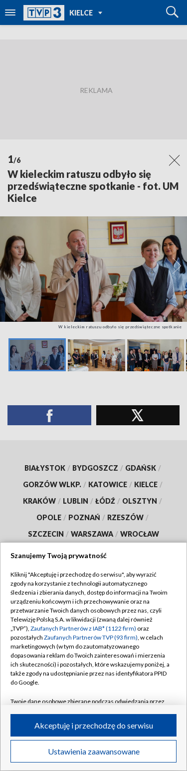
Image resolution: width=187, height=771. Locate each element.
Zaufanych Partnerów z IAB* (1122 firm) (83, 628)
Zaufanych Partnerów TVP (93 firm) (91, 637)
